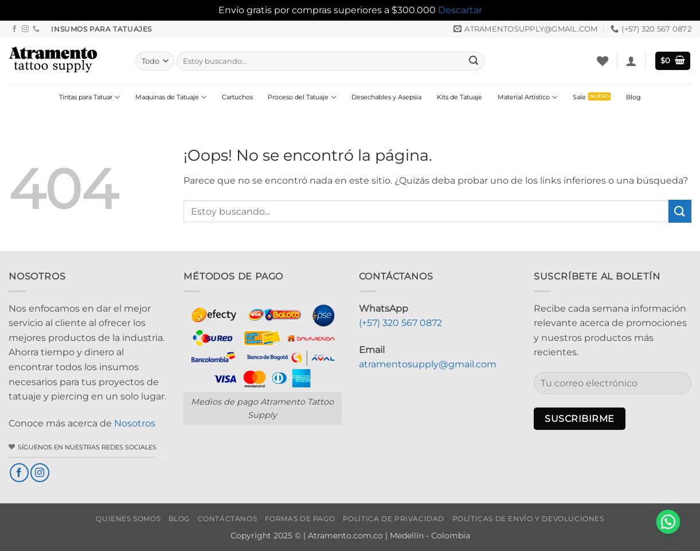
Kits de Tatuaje (459, 97)
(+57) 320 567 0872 (400, 322)
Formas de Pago (300, 518)
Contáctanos (227, 518)
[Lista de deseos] (602, 60)
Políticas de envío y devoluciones (528, 518)
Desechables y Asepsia (386, 97)
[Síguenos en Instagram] (25, 29)
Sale (579, 97)
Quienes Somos (128, 518)
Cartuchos (237, 97)
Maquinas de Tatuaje (170, 97)
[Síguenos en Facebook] (14, 29)
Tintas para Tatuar (89, 97)
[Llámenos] (36, 29)
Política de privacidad (393, 518)
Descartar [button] (460, 10)
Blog (633, 97)
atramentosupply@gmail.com (427, 364)
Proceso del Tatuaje (302, 97)
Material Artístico (527, 97)
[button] (631, 60)
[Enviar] (473, 61)
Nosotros (134, 423)
